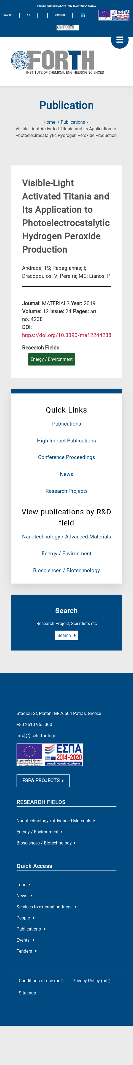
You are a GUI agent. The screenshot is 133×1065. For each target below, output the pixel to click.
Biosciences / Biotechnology (66, 570)
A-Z (28, 15)
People (26, 918)
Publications (73, 122)
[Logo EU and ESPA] (114, 15)
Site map (27, 993)
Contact (60, 15)
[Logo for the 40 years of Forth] (67, 28)
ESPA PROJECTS (43, 781)
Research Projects (67, 491)
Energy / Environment (66, 553)
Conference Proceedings (66, 457)
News (66, 474)
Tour (23, 885)
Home (49, 122)
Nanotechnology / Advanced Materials (66, 536)
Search (66, 635)
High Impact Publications (66, 440)
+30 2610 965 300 (34, 724)
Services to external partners (46, 907)
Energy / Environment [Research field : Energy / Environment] (52, 359)
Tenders (27, 952)
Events (25, 941)
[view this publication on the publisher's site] (66, 335)
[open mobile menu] (120, 40)
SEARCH (8, 15)
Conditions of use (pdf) (41, 981)
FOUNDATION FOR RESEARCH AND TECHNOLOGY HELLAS (66, 6)
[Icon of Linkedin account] (83, 15)
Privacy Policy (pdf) (92, 981)
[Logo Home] (66, 61)
